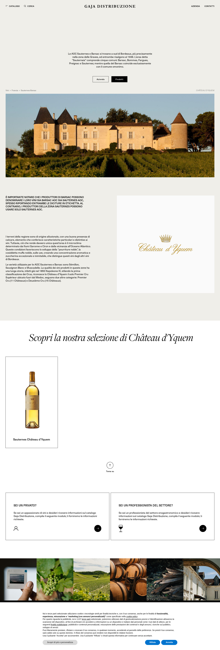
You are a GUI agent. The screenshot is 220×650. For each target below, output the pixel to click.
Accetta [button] (169, 642)
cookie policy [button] (131, 616)
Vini (7, 90)
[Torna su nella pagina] (110, 465)
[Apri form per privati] (97, 528)
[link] (18, 579)
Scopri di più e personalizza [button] (60, 642)
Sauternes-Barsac (28, 90)
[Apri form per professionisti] (202, 528)
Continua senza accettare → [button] (164, 608)
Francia (15, 90)
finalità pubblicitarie (59, 624)
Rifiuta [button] (153, 642)
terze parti (86, 619)
